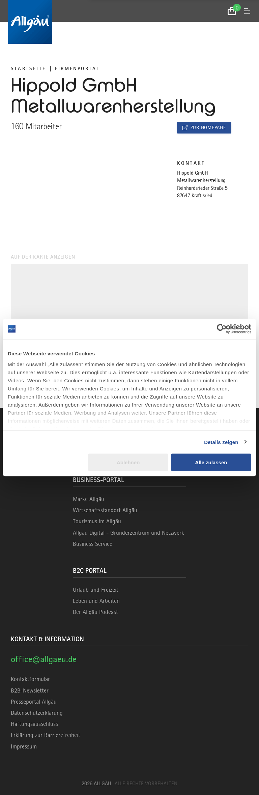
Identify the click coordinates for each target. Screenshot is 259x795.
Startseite (28, 68)
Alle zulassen (211, 462)
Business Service (92, 543)
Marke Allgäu (88, 499)
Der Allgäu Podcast (95, 612)
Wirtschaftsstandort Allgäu (105, 510)
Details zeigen (221, 442)
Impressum (24, 746)
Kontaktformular (30, 679)
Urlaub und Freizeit (95, 589)
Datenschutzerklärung (37, 712)
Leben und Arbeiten (96, 600)
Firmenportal (77, 68)
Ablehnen (128, 462)
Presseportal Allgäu (34, 701)
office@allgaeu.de (44, 659)
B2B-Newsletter (30, 690)
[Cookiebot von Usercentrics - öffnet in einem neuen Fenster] (221, 329)
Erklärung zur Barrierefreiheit (45, 735)
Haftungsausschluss (34, 723)
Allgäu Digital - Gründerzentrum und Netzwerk (128, 532)
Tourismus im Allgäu (97, 521)
